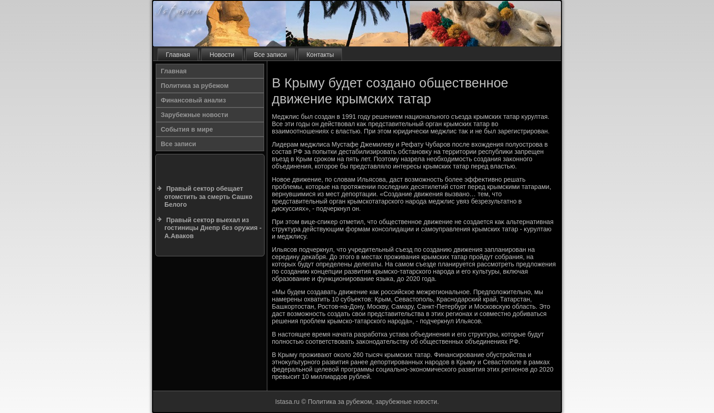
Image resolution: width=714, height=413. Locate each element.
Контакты (320, 54)
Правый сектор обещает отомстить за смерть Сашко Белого (208, 196)
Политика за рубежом (195, 85)
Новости (221, 54)
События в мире (187, 129)
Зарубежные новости (194, 114)
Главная (178, 54)
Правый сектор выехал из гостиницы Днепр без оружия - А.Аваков (212, 228)
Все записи (270, 54)
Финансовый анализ (193, 100)
